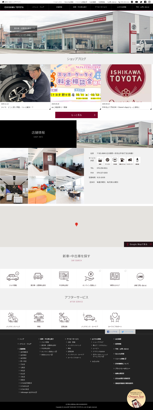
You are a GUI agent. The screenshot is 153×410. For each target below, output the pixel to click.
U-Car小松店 (25, 389)
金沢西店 (23, 358)
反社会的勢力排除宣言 (122, 378)
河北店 (23, 370)
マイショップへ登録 (22, 35)
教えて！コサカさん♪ (100, 345)
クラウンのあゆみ (99, 351)
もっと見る (76, 115)
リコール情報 (81, 2)
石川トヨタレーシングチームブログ (100, 355)
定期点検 (71, 351)
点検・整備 (71, 342)
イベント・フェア (25, 344)
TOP (3, 13)
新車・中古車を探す (47, 339)
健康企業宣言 (119, 373)
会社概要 (93, 2)
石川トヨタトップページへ (12, 2)
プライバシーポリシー (122, 368)
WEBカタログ (46, 355)
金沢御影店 (24, 352)
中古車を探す (45, 348)
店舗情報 (10, 13)
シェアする (113, 331)
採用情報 (102, 2)
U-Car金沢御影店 (26, 383)
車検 (69, 348)
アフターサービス (73, 339)
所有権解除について (122, 364)
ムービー (96, 348)
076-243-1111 (125, 2)
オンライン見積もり (48, 351)
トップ (21, 339)
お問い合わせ (112, 2)
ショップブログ (98, 342)
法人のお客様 (69, 2)
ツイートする (128, 331)
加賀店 (23, 380)
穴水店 (23, 364)
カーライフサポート (74, 357)
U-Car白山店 (25, 386)
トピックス (58, 2)
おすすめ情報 (96, 339)
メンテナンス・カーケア (76, 354)
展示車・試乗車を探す (22, 28)
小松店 (23, 377)
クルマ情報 (45, 342)
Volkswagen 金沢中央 (28, 392)
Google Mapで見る (138, 244)
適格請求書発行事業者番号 (124, 383)
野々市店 (18, 13)
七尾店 (23, 367)
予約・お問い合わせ (122, 349)
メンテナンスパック (74, 345)
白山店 (23, 374)
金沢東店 (23, 355)
